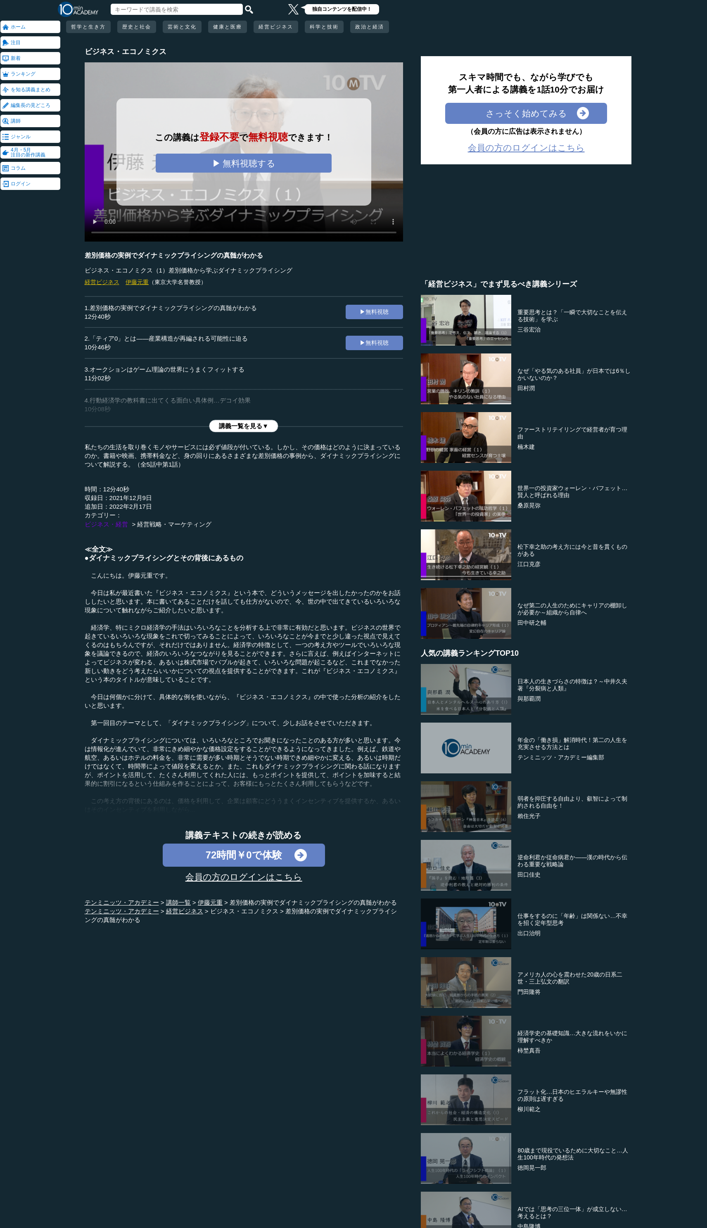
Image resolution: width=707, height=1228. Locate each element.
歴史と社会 (136, 27)
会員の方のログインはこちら (243, 877)
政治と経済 (369, 27)
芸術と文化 (182, 27)
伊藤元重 (137, 282)
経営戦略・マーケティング (174, 524)
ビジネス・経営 (106, 524)
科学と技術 (324, 27)
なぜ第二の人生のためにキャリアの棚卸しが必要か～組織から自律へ (572, 609)
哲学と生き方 (88, 27)
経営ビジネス (276, 27)
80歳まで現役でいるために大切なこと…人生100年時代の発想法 (572, 1154)
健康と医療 (227, 27)
